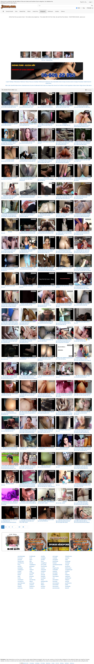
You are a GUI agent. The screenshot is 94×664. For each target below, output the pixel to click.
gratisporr (32, 566)
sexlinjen (67, 563)
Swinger (4, 504)
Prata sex (31, 81)
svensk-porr (21, 561)
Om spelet (13, 143)
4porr (31, 559)
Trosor (31, 107)
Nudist (10, 468)
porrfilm (43, 559)
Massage (77, 126)
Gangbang (49, 161)
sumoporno (21, 581)
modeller (55, 558)
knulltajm (43, 578)
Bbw (80, 107)
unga (31, 571)
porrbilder (55, 574)
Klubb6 (85, 81)
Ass (75, 125)
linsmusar (20, 558)
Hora (39, 126)
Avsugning (22, 125)
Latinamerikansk (78, 198)
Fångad (40, 179)
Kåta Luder (7, 85)
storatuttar (67, 586)
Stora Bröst (59, 413)
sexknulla (43, 569)
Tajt (86, 305)
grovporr (32, 576)
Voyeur (11, 144)
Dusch (45, 270)
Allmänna (22, 216)
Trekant (47, 162)
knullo (19, 578)
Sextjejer (76, 81)
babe (19, 576)
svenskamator (21, 556)
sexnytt (67, 564)
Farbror (8, 342)
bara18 (67, 588)
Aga (26, 216)
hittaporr (67, 579)
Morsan (79, 144)
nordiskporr (21, 569)
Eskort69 (13, 85)
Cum (82, 143)
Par (75, 143)
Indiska (58, 144)
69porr (31, 581)
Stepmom (77, 252)
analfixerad (68, 578)
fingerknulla (56, 568)
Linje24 (7, 81)
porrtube (20, 559)
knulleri (19, 571)
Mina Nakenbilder (55, 81)
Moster (40, 125)
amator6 (55, 571)
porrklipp (32, 573)
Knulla (65, 85)
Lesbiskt (88, 125)
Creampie (8, 107)
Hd (15, 215)
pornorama (55, 586)
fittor (31, 561)
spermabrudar (21, 583)
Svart (61, 215)
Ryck (43, 107)
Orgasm (84, 144)
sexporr (43, 568)
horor (42, 561)
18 (21, 251)
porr (54, 578)
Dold (3, 216)
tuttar (66, 559)
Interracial (63, 144)
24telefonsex (68, 556)
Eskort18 (89, 81)
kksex (42, 579)
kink (66, 573)
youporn (32, 584)
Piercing (48, 305)
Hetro (79, 8)
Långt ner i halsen (84, 288)
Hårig (11, 215)
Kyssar (83, 125)
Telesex (27, 81)
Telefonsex (22, 81)
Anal (62, 161)
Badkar (4, 215)
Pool (68, 198)
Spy (64, 359)
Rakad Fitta (50, 85)
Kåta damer (89, 85)
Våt (11, 198)
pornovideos (56, 583)
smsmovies (44, 566)
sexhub (67, 581)
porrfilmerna (21, 563)
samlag (19, 584)
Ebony (88, 107)
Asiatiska (50, 251)
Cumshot (87, 143)
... (15, 527)
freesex (31, 588)
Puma (21, 503)
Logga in (91, 2)
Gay (84, 8)
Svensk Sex (56, 85)
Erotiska (84, 233)
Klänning (26, 107)
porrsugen (55, 556)
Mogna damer (83, 85)
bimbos (19, 573)
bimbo (19, 574)
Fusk (57, 252)
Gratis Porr (45, 85)
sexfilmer (43, 571)
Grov (12, 378)
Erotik (41, 85)
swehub (67, 558)
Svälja (11, 252)
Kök (33, 197)
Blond (40, 161)
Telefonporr (47, 81)
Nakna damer (76, 85)
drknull (31, 563)
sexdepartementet (57, 564)
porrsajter (55, 573)
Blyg (31, 468)
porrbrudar (55, 561)
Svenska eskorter (70, 81)
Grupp (3, 342)
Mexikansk (8, 125)
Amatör (76, 107)
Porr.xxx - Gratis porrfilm (47, 60)
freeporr (20, 586)
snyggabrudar (68, 569)
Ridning (13, 107)
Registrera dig (83, 2)
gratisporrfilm (44, 581)
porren (31, 574)
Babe (82, 215)
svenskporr (20, 579)
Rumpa (43, 413)
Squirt (58, 306)
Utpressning (77, 432)
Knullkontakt (37, 85)
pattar (66, 584)
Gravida (58, 396)
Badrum (4, 306)
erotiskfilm (55, 569)
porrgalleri (55, 559)
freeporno (32, 586)
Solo (51, 107)
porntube (55, 581)
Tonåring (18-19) (84, 126)
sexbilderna (33, 564)
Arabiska (45, 251)
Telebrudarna (17, 81)
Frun (62, 234)
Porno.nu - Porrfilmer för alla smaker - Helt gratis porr (47, 58)
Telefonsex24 (42, 81)
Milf (47, 125)
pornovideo (55, 584)
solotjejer (43, 558)
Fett (69, 323)
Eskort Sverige (62, 81)
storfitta (43, 556)
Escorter (32, 85)
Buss (57, 414)
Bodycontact (48, 83)
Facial (29, 197)
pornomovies (56, 588)
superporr (67, 576)
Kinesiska (27, 521)
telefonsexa (68, 568)
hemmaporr (56, 576)
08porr (42, 584)
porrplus (43, 586)
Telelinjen (11, 81)
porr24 (42, 573)
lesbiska (43, 576)
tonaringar (67, 561)
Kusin (3, 107)
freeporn (67, 571)
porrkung (32, 583)
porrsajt (43, 574)
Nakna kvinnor (18, 85)
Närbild (76, 179)
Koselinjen (36, 81)
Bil (3, 179)
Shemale (89, 8)
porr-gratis (43, 564)
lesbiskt (55, 563)
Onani (40, 180)
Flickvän (85, 179)
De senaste (88, 89)
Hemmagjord (63, 125)
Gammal (22, 180)
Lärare (6, 144)
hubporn (67, 574)
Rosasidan (80, 81)
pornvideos (55, 579)
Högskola (27, 395)
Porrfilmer (61, 85)
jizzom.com (25, 663)
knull (31, 558)
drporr (42, 583)
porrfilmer (67, 566)
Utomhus (63, 198)
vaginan (32, 569)
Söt (75, 144)
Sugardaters (70, 85)
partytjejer (20, 568)
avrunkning (32, 579)
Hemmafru (69, 233)
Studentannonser (26, 85)
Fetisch (89, 485)
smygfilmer (44, 563)
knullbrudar (32, 556)
